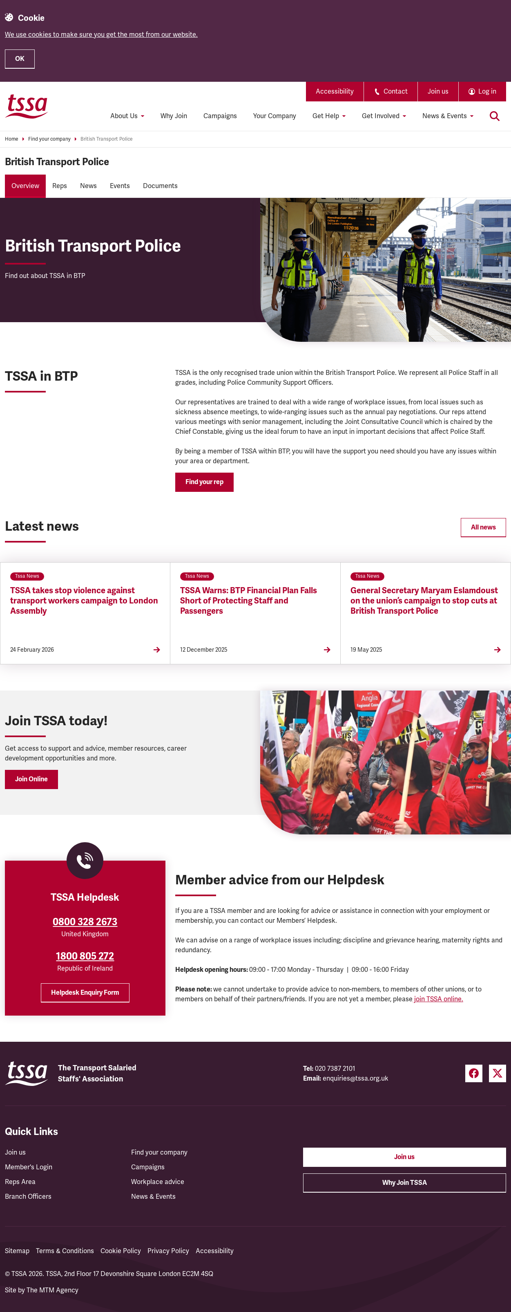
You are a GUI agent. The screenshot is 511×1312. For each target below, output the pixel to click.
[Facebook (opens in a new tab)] (473, 1073)
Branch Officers (28, 1197)
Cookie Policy (120, 1251)
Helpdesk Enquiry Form (85, 993)
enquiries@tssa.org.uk (355, 1078)
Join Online (31, 779)
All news (483, 527)
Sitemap (17, 1251)
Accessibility (335, 91)
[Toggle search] (494, 116)
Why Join (174, 116)
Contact (391, 91)
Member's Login (28, 1167)
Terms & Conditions (65, 1251)
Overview (25, 186)
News (88, 186)
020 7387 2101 (335, 1069)
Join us (438, 91)
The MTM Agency (52, 1290)
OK (20, 59)
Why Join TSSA (404, 1183)
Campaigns (220, 116)
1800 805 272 (85, 956)
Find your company (49, 139)
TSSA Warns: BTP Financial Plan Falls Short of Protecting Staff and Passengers (248, 600)
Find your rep (204, 482)
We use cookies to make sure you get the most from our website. (101, 35)
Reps (59, 186)
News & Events (153, 1197)
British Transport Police (106, 139)
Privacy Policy (168, 1251)
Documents (160, 186)
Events (120, 186)
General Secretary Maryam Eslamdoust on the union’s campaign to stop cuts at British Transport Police (424, 600)
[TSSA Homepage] (26, 106)
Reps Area (20, 1182)
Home (11, 139)
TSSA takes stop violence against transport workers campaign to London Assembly (84, 600)
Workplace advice (157, 1182)
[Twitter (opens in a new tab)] (497, 1073)
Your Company (274, 116)
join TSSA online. (438, 999)
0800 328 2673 (85, 922)
